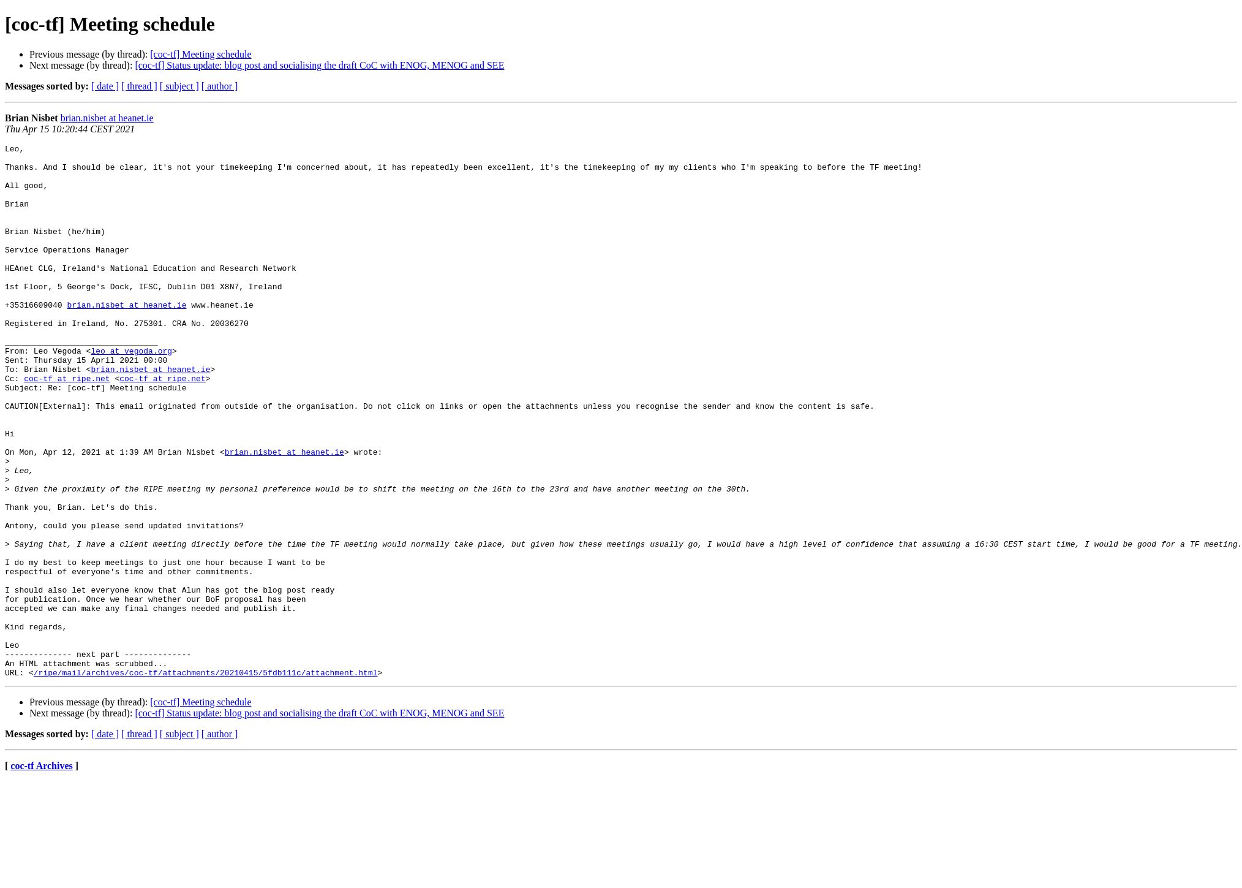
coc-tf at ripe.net (67, 425)
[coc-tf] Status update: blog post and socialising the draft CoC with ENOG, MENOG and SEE (319, 65)
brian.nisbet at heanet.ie (107, 118)
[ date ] (105, 86)
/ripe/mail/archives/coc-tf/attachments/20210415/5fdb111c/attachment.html (206, 778)
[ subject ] (179, 86)
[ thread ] (139, 86)
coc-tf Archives (41, 872)
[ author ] (219, 86)
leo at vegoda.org (131, 392)
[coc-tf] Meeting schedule (200, 54)
